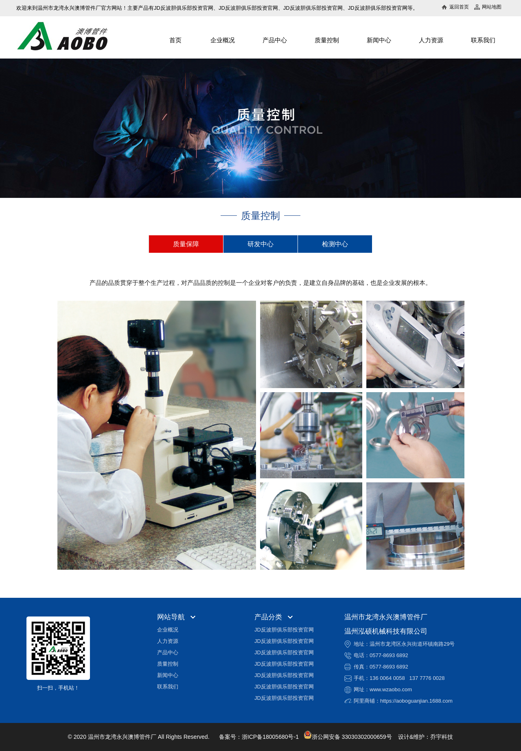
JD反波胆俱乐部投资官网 (284, 630)
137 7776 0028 (427, 678)
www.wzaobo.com (391, 689)
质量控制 (327, 40)
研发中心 (260, 244)
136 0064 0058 (387, 678)
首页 (175, 40)
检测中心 (335, 244)
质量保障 (186, 244)
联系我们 (483, 40)
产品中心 (275, 40)
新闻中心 (379, 40)
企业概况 (222, 40)
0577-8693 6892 (389, 655)
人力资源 (431, 40)
